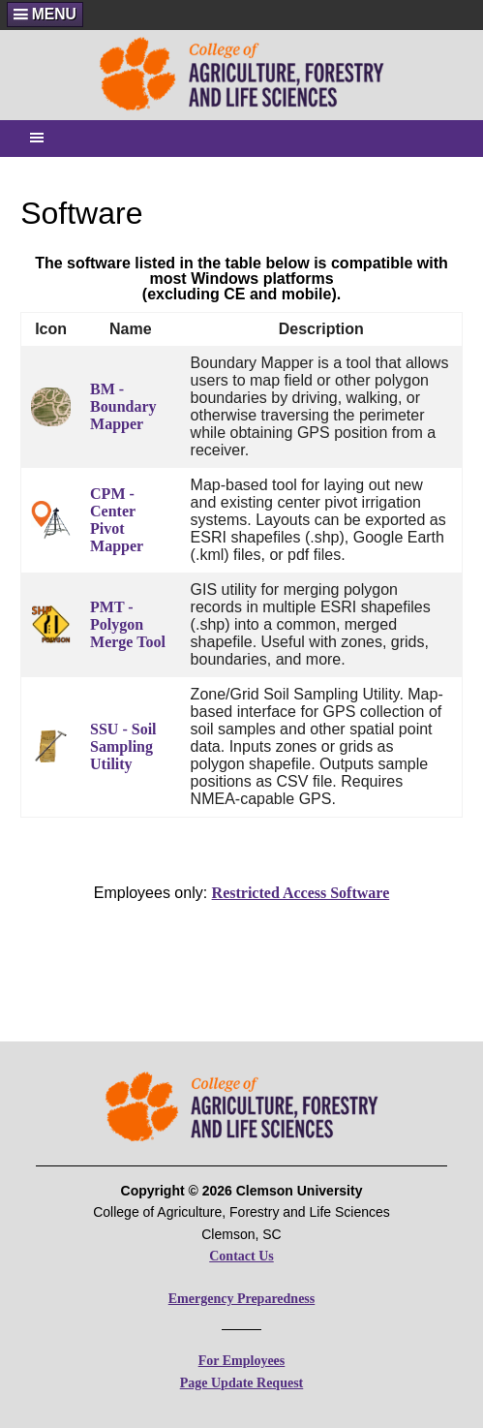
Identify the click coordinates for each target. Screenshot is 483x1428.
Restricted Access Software (301, 893)
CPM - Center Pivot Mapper (116, 519)
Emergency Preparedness (242, 1298)
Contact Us (241, 1256)
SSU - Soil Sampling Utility (123, 746)
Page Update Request (242, 1383)
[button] (45, 14)
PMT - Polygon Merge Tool (128, 624)
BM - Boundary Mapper (123, 406)
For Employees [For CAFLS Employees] (242, 1360)
